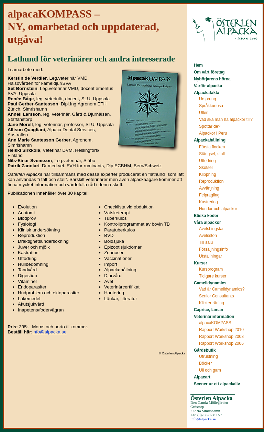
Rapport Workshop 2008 (221, 336)
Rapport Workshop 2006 (221, 343)
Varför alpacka (208, 85)
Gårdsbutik (205, 350)
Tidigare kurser (213, 276)
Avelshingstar (211, 228)
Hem (198, 65)
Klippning (207, 174)
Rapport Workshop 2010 (221, 329)
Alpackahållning (210, 140)
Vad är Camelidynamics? (222, 289)
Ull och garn (210, 370)
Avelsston (208, 235)
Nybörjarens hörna (212, 79)
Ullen (203, 112)
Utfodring (207, 160)
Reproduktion (211, 181)
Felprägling (209, 195)
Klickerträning (211, 302)
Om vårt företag (209, 72)
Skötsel (205, 167)
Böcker (205, 363)
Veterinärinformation (214, 316)
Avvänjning (209, 188)
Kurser (200, 263)
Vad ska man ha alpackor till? (226, 119)
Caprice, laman (208, 309)
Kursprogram (211, 269)
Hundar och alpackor (218, 208)
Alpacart (202, 377)
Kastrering (208, 202)
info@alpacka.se (50, 331)
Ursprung (207, 98)
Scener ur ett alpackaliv (217, 384)
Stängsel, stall (212, 153)
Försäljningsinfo (213, 249)
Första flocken (212, 147)
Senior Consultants (216, 296)
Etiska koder (206, 215)
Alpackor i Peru (213, 133)
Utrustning (208, 356)
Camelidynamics (210, 283)
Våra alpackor (207, 222)
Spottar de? (209, 126)
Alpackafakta (206, 92)
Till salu (206, 242)
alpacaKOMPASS (215, 322)
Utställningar (210, 256)
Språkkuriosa (211, 105)
